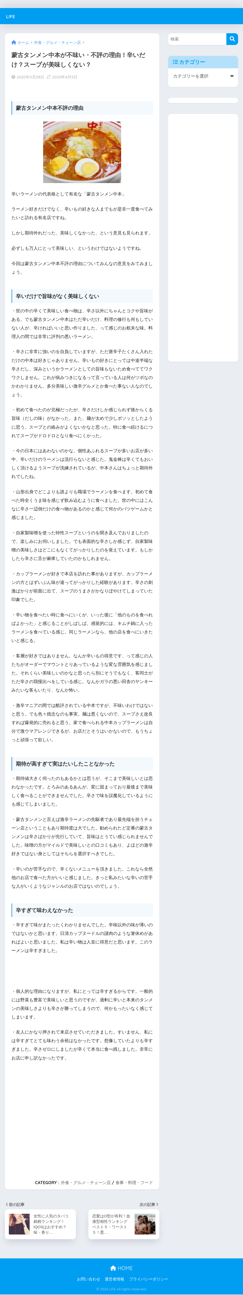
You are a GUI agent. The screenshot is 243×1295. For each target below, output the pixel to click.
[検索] (232, 39)
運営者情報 (114, 1280)
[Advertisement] (82, 1118)
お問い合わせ (88, 1280)
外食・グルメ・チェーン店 (86, 1182)
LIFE (12, 16)
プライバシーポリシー (148, 1280)
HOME (121, 1268)
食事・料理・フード (134, 1182)
